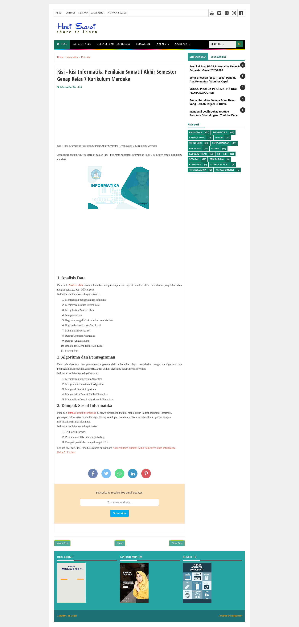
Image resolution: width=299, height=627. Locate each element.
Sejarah (194, 159)
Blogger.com (236, 616)
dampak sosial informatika (82, 412)
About (59, 13)
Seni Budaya (217, 159)
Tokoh (219, 138)
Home (62, 44)
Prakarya (195, 148)
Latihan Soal (197, 138)
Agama (215, 148)
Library (161, 44)
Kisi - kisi (77, 87)
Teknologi (195, 143)
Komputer (195, 164)
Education (143, 44)
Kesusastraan (198, 154)
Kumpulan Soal (219, 164)
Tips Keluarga (197, 170)
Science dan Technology (113, 44)
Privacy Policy (117, 13)
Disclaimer (97, 13)
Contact (70, 13)
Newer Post (62, 543)
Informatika (65, 87)
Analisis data (75, 285)
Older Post (177, 543)
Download (181, 44)
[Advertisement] (119, 117)
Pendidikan (195, 132)
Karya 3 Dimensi (224, 170)
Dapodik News (82, 44)
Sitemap (83, 13)
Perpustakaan (220, 143)
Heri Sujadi (72, 616)
